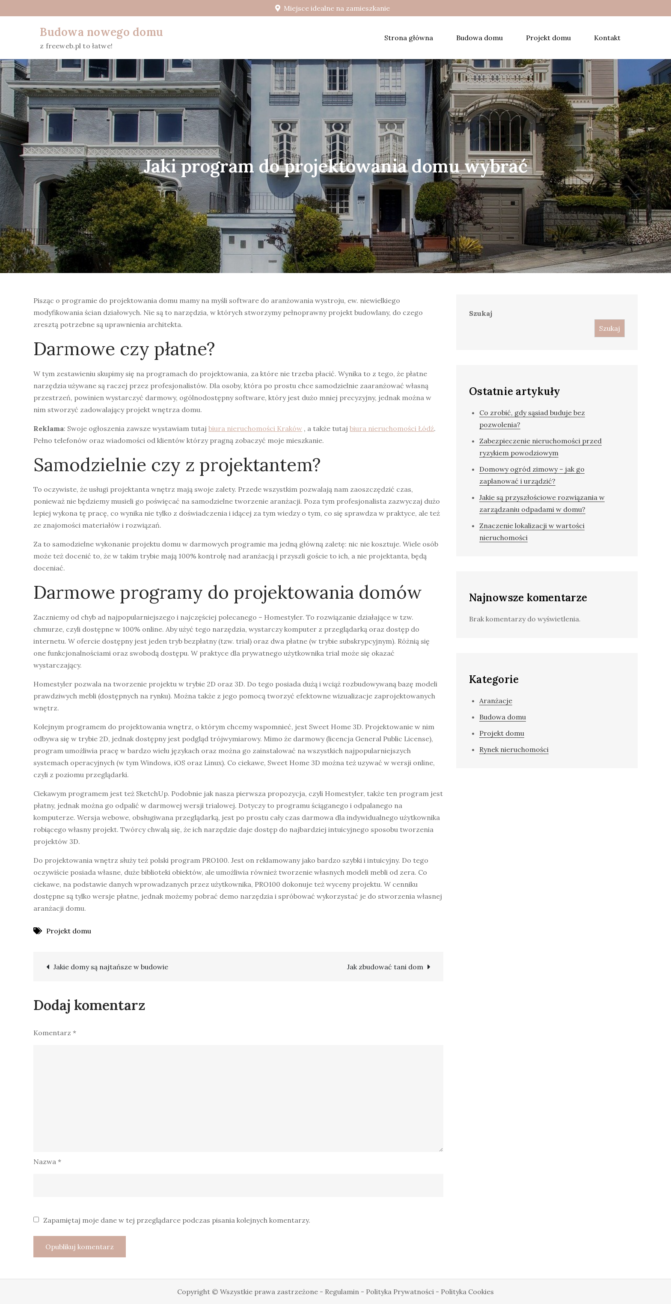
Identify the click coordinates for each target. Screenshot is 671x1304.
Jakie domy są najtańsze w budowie (110, 966)
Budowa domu (479, 37)
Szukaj (480, 313)
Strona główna (408, 37)
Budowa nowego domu (101, 32)
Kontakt (607, 37)
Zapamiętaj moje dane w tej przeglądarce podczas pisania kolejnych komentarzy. (176, 1220)
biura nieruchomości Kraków (255, 428)
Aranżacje (495, 700)
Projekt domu (548, 37)
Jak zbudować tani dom (385, 966)
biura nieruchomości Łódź (392, 428)
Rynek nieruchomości (514, 749)
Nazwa (47, 1161)
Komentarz (54, 1032)
